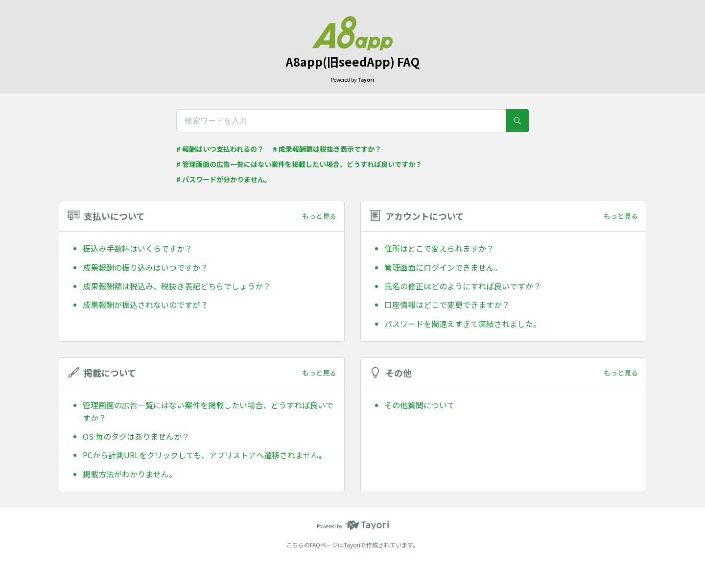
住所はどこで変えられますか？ (439, 248)
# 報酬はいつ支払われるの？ (220, 149)
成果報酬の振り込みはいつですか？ (145, 267)
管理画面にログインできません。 (443, 267)
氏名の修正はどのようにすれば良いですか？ (462, 286)
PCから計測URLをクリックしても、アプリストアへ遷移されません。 (205, 455)
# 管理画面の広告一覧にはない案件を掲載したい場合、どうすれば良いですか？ (299, 164)
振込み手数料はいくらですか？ (137, 248)
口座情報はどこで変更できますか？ (447, 304)
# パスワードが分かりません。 (223, 179)
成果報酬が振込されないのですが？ (145, 304)
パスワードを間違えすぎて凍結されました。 (462, 324)
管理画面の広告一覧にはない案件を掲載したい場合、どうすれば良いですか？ (208, 411)
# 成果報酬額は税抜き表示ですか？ (327, 149)
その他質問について (419, 405)
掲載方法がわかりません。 (130, 474)
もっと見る (319, 216)
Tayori (352, 545)
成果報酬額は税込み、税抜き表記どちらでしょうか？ (177, 286)
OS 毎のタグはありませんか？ (136, 436)
